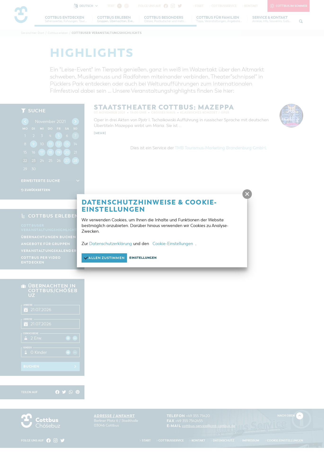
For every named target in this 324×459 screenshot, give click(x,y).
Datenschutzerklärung (110, 243)
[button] (247, 194)
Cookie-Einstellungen (173, 243)
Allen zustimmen (105, 257)
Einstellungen (146, 258)
